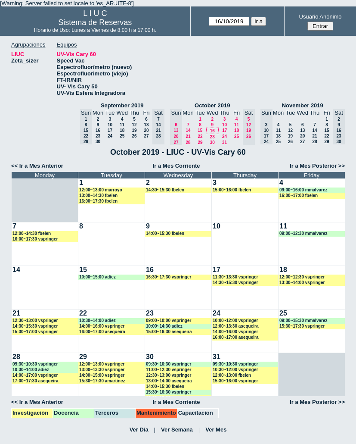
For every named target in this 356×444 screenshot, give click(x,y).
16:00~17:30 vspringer (35, 239)
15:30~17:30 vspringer (302, 326)
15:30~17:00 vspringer (35, 331)
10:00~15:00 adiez (97, 277)
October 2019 (212, 105)
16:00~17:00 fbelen (298, 195)
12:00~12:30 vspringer (302, 277)
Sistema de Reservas (95, 22)
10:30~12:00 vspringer (235, 369)
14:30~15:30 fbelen (165, 190)
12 (134, 124)
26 (134, 136)
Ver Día (139, 429)
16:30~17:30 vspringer (168, 277)
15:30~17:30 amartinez (102, 380)
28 (188, 142)
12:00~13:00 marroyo (100, 190)
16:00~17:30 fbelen (98, 201)
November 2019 (302, 105)
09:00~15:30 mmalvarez (303, 320)
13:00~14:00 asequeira (169, 380)
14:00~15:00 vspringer (101, 375)
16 (98, 130)
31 (224, 142)
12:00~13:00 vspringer (101, 364)
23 (98, 136)
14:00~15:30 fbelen (165, 233)
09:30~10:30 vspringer (35, 364)
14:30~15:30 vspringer (235, 282)
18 (122, 130)
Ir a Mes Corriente (176, 166)
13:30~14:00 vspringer (302, 282)
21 (188, 136)
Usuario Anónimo (320, 16)
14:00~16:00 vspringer (101, 326)
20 (146, 130)
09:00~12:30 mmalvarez (303, 233)
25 (122, 136)
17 (110, 130)
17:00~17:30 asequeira (35, 380)
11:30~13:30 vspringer (235, 277)
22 (200, 136)
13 (146, 124)
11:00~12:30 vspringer (168, 369)
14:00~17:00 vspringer (35, 375)
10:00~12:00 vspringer (235, 320)
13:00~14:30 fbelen (98, 195)
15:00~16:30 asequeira (169, 331)
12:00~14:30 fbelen (31, 233)
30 (98, 141)
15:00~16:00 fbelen (232, 190)
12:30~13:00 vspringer (35, 320)
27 (146, 136)
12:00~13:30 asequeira (235, 326)
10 (110, 124)
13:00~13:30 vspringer (101, 369)
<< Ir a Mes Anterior (37, 166)
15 (200, 130)
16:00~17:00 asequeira (102, 331)
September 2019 (122, 105)
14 (188, 130)
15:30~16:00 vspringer (235, 380)
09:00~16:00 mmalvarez (303, 190)
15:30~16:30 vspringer (168, 392)
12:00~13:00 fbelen (232, 375)
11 (122, 124)
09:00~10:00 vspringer (168, 320)
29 (200, 142)
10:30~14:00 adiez (97, 320)
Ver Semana (177, 429)
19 (134, 130)
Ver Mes (215, 429)
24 (110, 136)
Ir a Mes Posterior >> (317, 166)
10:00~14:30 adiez (164, 326)
